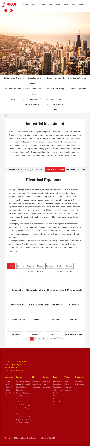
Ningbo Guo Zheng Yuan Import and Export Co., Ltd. (55, 104)
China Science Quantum (77, 78)
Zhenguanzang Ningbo (77, 89)
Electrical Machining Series (40, 271)
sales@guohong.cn (16, 370)
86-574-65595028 (14, 367)
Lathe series (20, 266)
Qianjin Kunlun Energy (55, 89)
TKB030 (54, 334)
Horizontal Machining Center (69, 271)
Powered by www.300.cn (44, 438)
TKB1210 (16, 334)
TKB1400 (74, 320)
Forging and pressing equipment (30, 271)
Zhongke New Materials (56, 78)
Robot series (50, 266)
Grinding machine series (59, 271)
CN (6, 10)
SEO (53, 438)
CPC (13, 99)
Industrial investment (13, 89)
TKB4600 (35, 320)
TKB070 (35, 334)
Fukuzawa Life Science (13, 78)
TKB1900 (55, 320)
